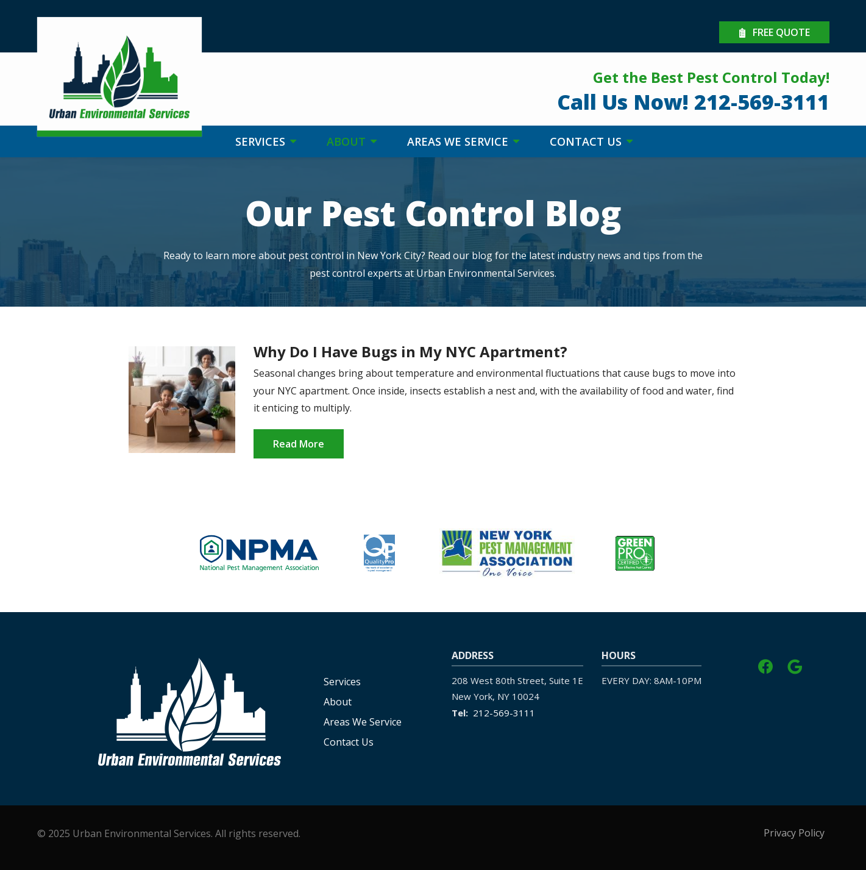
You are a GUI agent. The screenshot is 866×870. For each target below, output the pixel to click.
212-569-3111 (504, 713)
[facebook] (765, 665)
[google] (794, 665)
